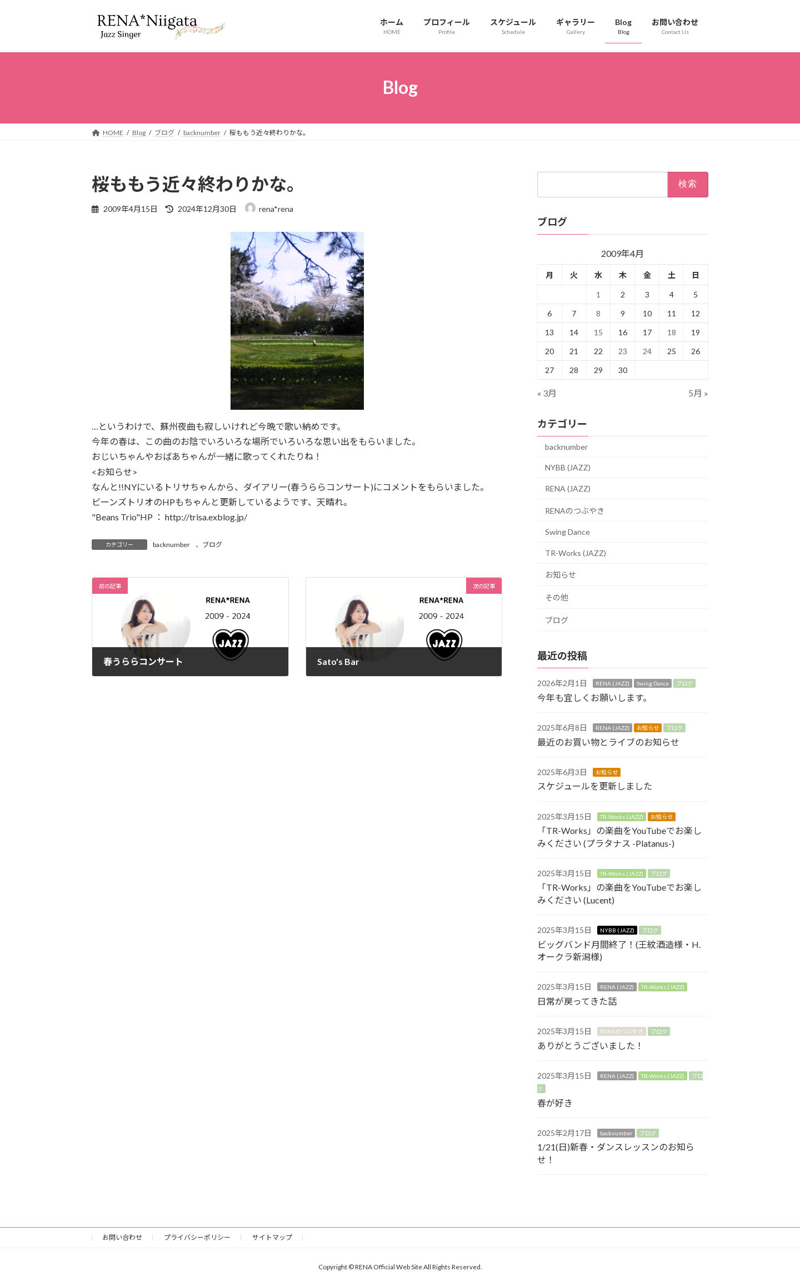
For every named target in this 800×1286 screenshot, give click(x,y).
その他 (556, 597)
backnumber (171, 544)
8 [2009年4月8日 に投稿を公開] (598, 312)
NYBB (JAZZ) (568, 467)
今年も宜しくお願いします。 (594, 697)
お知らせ (560, 574)
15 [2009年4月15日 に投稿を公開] (598, 331)
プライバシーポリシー (197, 1237)
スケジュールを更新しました (594, 786)
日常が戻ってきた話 (577, 1000)
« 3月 (547, 392)
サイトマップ (272, 1237)
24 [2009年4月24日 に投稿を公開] (647, 350)
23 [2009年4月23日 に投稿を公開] (622, 350)
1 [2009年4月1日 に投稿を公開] (598, 294)
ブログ (212, 544)
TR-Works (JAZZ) (575, 552)
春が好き (555, 1102)
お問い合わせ (122, 1237)
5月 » (698, 392)
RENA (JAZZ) (568, 488)
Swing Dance (567, 532)
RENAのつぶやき (574, 510)
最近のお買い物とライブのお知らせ (608, 741)
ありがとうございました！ (590, 1045)
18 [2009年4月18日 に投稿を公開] (671, 331)
